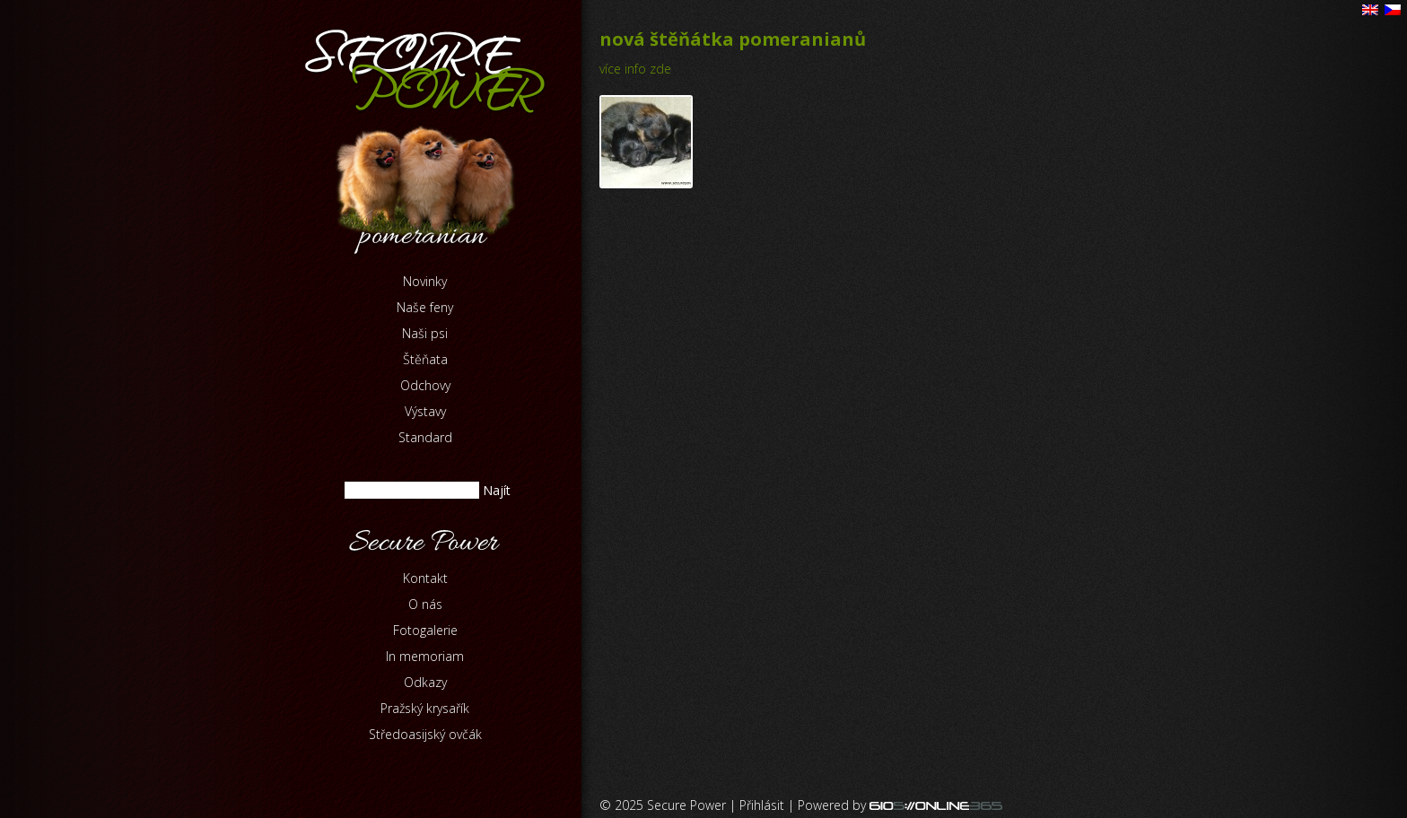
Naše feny (425, 307)
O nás (425, 604)
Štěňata (425, 359)
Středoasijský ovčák (425, 734)
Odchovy (425, 385)
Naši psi (425, 333)
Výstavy (425, 411)
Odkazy (425, 682)
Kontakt (425, 578)
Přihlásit (761, 805)
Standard (425, 437)
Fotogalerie (425, 630)
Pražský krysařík (424, 708)
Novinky (425, 281)
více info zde (635, 68)
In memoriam (425, 656)
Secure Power (686, 805)
